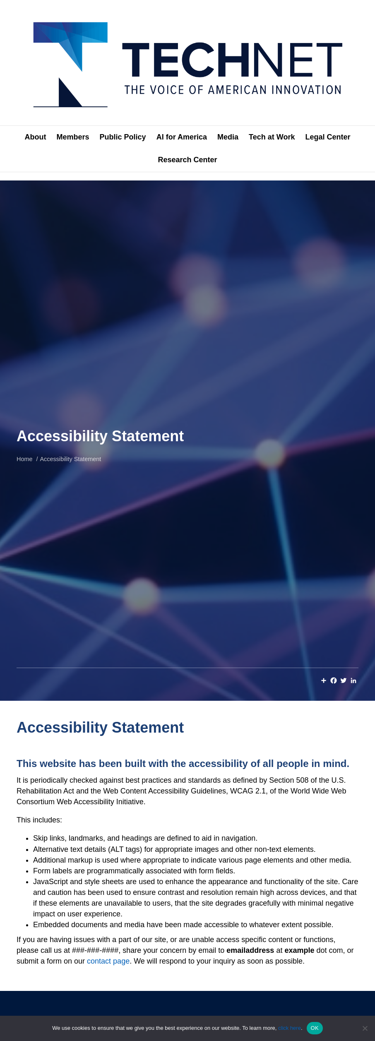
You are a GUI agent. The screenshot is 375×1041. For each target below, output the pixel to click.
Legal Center (327, 137)
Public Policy (123, 137)
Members (73, 137)
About (35, 137)
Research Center (187, 160)
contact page (108, 961)
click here (289, 1028)
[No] (365, 1028)
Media (227, 137)
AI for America (181, 137)
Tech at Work (272, 137)
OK (315, 1028)
